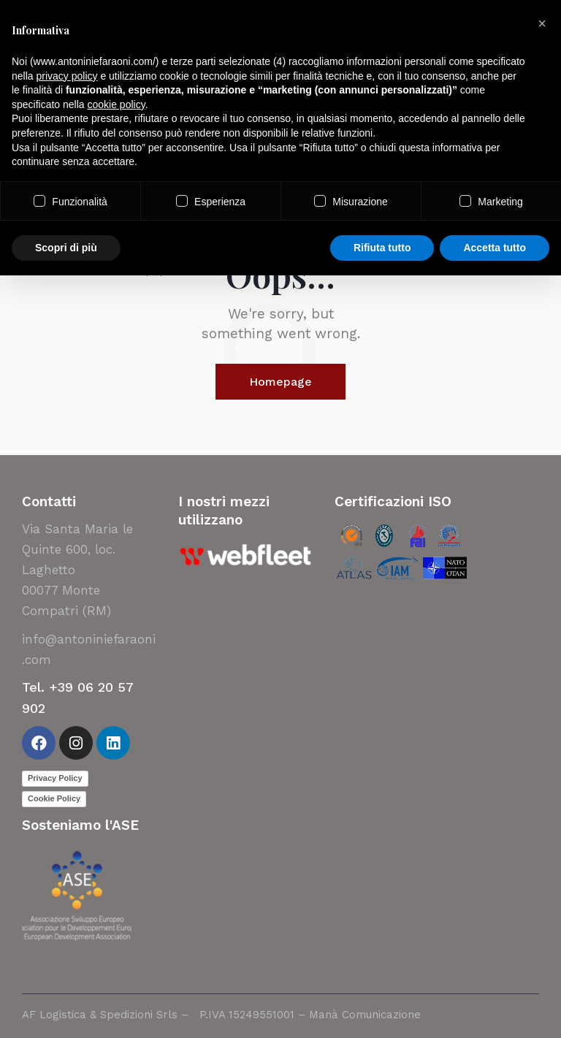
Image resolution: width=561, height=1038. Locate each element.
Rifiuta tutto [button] (382, 247)
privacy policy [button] (66, 76)
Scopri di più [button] (66, 247)
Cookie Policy (54, 798)
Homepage (280, 382)
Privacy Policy (55, 778)
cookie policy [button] (116, 104)
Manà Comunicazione (365, 1014)
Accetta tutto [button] (494, 247)
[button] (542, 23)
